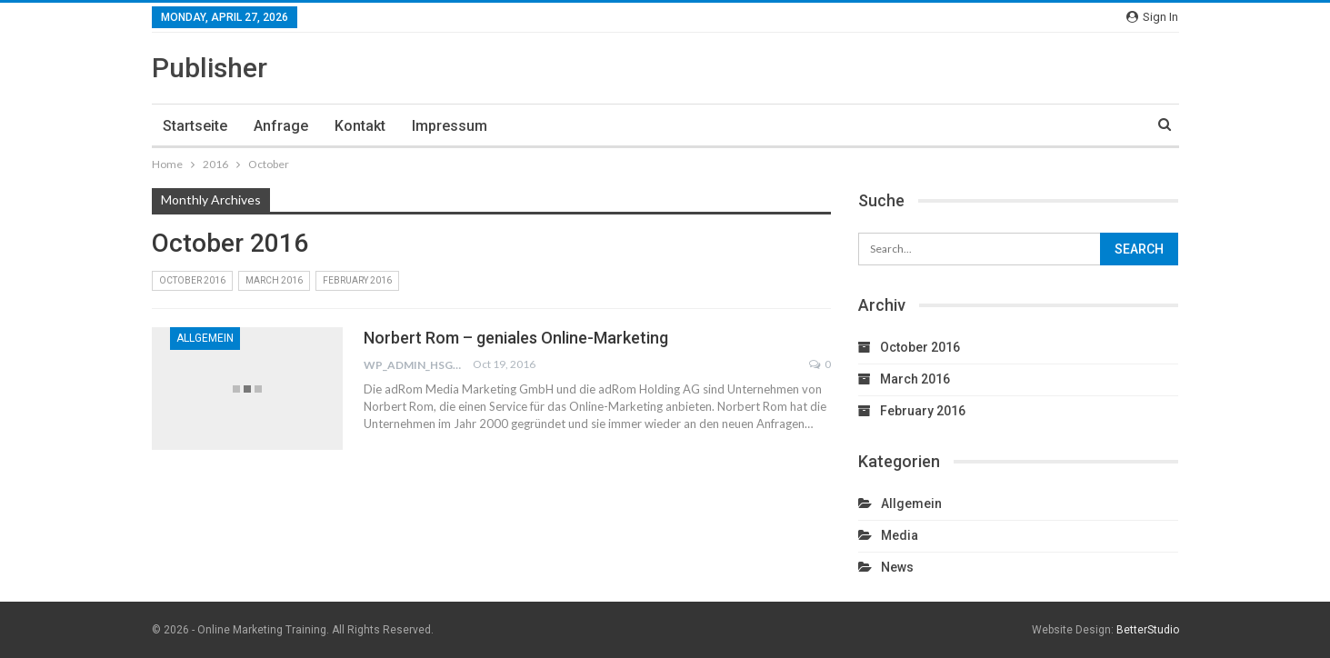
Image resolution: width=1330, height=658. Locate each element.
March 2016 (274, 280)
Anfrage (281, 126)
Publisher (209, 68)
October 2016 (192, 280)
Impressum (449, 126)
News (897, 567)
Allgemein (205, 338)
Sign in (1152, 17)
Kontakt (360, 126)
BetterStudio (1147, 629)
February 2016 (357, 280)
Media (899, 535)
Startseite (195, 126)
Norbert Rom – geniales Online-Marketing (516, 337)
